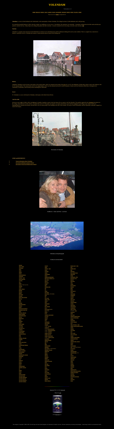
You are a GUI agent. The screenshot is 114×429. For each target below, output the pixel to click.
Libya (46, 320)
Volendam (72, 366)
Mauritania (47, 347)
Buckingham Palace (22, 315)
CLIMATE (50, 12)
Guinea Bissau (47, 274)
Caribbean (21, 329)
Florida (20, 371)
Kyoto (46, 313)
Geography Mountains (23, 377)
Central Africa (21, 332)
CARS (45, 12)
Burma (20, 319)
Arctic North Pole (22, 279)
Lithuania (46, 324)
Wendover (72, 373)
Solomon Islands (73, 302)
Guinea (46, 272)
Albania (20, 272)
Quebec (72, 284)
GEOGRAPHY (58, 12)
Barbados (20, 296)
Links (50, 268)
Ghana (46, 267)
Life (60, 393)
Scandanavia (73, 295)
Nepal (46, 362)
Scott (24, 277)
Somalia (72, 303)
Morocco (46, 355)
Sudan (72, 313)
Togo (71, 331)
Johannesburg (47, 303)
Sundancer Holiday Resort (75, 316)
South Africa (73, 305)
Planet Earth (57, 414)
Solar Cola (52, 390)
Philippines (73, 271)
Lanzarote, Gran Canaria (49, 314)
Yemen (72, 378)
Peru (71, 270)
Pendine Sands (73, 268)
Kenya (46, 307)
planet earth (63, 390)
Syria (71, 323)
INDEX (57, 14)
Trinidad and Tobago (74, 338)
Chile (20, 335)
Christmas (91, 102)
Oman (46, 375)
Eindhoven (21, 360)
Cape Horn (21, 325)
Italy (45, 296)
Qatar (72, 282)
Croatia (20, 343)
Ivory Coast (47, 298)
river (64, 84)
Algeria (20, 273)
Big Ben (49, 326)
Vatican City (73, 358)
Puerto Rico (73, 281)
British (20, 314)
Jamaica (46, 300)
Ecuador (20, 357)
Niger (46, 366)
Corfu (20, 340)
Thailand (72, 328)
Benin (20, 300)
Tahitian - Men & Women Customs (77, 326)
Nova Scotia (47, 372)
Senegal (72, 298)
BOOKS (42, 12)
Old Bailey (50, 331)
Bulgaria (20, 317)
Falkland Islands (22, 366)
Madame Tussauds (48, 340)
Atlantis (20, 284)
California (21, 321)
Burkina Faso (21, 318)
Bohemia (20, 305)
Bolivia (20, 307)
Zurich (72, 380)
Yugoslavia (72, 379)
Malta (46, 344)
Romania (72, 286)
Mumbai (46, 358)
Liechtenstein (47, 321)
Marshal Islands (47, 345)
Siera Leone (73, 299)
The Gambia (73, 330)
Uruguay (72, 355)
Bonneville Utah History (23, 308)
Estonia (20, 361)
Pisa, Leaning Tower (74, 272)
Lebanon (46, 317)
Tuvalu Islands (73, 345)
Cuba (20, 346)
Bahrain (20, 293)
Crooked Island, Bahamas (23, 345)
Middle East (47, 351)
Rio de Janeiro (73, 285)
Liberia (46, 319)
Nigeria (46, 368)
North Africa (47, 369)
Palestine (46, 379)
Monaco (46, 354)
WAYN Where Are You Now (76, 371)
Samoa (72, 292)
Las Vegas (46, 316)
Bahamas (20, 291)
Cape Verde (21, 326)
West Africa (73, 375)
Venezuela (72, 359)
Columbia (20, 339)
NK (83, 25)
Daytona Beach (21, 352)
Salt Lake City (73, 291)
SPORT (80, 12)
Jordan (46, 305)
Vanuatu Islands (73, 357)
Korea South (47, 309)
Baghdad (20, 290)
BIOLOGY (38, 12)
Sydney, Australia (74, 321)
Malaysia (46, 341)
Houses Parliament (51, 328)
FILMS (53, 12)
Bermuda (20, 303)
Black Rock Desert (22, 304)
